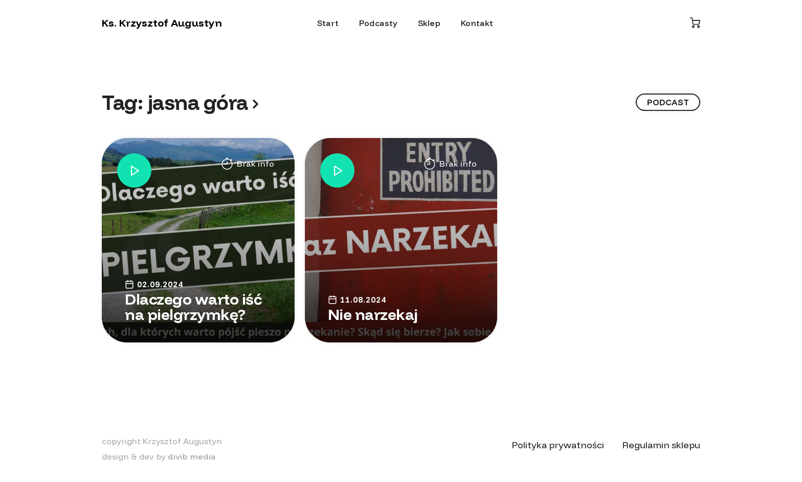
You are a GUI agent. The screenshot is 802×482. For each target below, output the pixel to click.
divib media (192, 456)
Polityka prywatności (558, 445)
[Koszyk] (695, 22)
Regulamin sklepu (661, 445)
